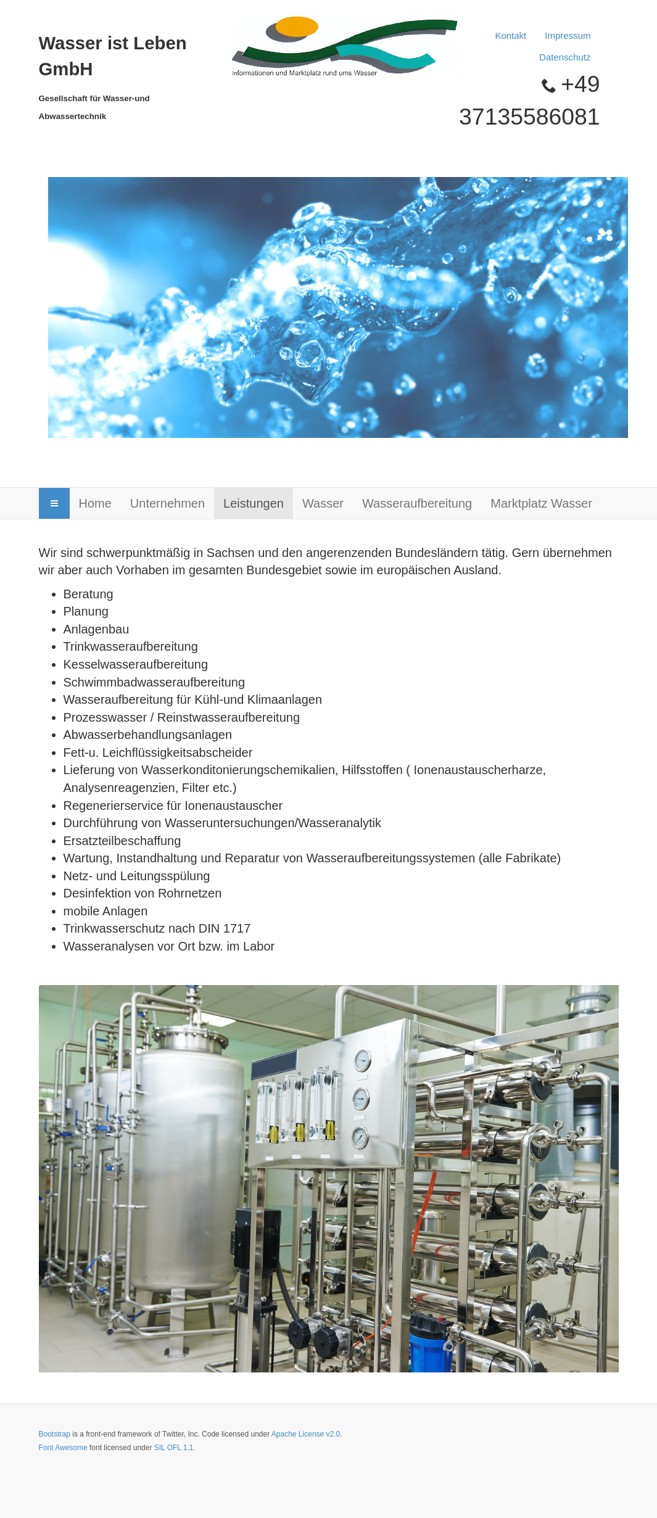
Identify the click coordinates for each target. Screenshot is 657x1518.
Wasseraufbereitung (417, 503)
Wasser (323, 503)
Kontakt (510, 35)
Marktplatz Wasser (541, 503)
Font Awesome (63, 1447)
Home (95, 503)
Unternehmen (167, 503)
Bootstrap (54, 1434)
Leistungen (253, 503)
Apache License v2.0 (305, 1434)
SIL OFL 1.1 (174, 1447)
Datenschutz (564, 57)
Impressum (567, 35)
